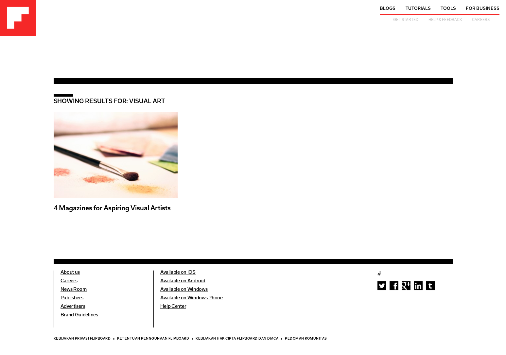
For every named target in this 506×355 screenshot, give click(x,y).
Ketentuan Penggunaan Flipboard (153, 339)
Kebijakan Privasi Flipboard (82, 339)
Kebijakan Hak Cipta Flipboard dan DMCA (237, 339)
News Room (74, 289)
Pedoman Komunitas (306, 339)
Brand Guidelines (79, 315)
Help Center (173, 306)
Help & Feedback (445, 20)
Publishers (72, 298)
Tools (448, 9)
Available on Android (182, 281)
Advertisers (73, 306)
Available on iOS (178, 272)
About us (70, 272)
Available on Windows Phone (191, 298)
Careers (481, 20)
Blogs (388, 9)
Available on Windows (184, 289)
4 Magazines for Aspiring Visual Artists (112, 208)
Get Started (405, 20)
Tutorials (418, 9)
